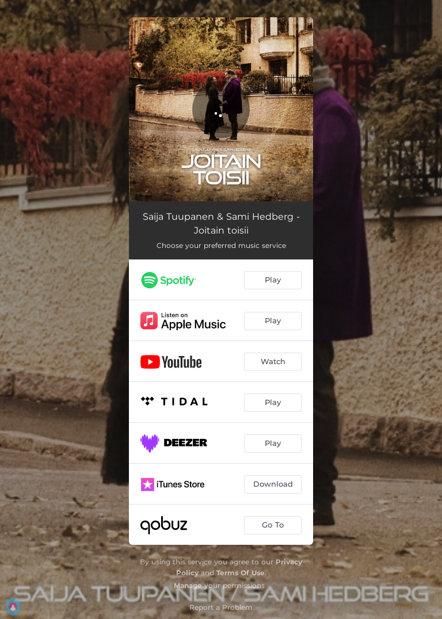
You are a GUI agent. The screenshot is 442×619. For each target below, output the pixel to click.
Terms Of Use (240, 572)
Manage (188, 585)
